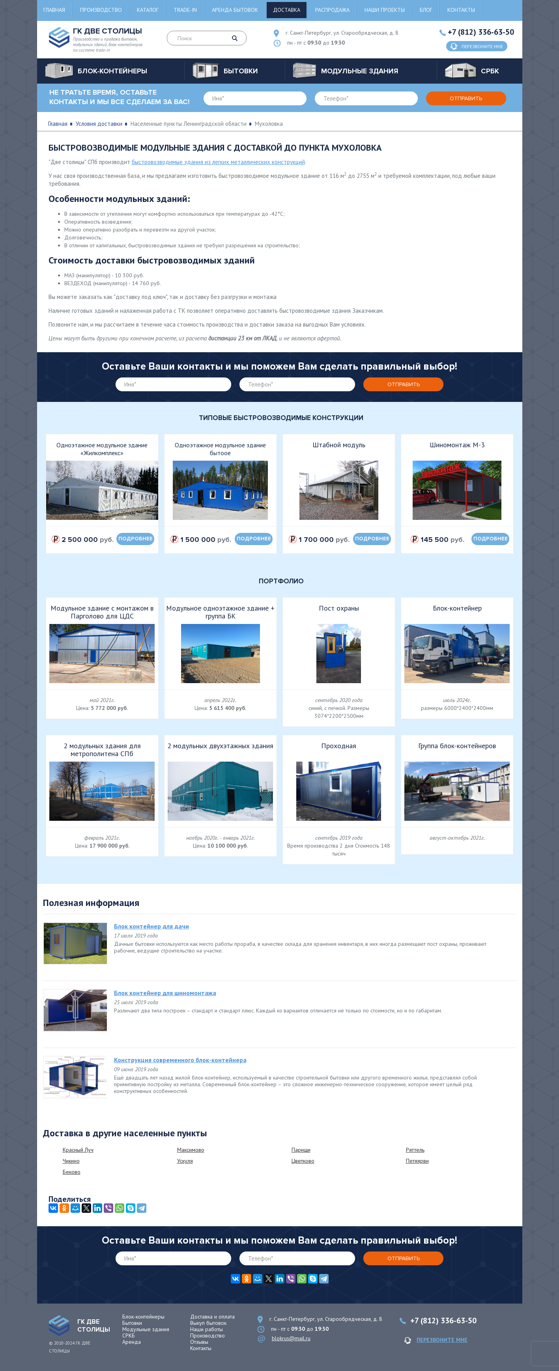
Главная (54, 9)
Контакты (461, 9)
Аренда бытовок (235, 9)
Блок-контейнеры (143, 1316)
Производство (101, 9)
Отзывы (199, 1342)
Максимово (190, 1149)
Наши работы (206, 1329)
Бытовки (132, 1323)
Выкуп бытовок (208, 1323)
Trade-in (185, 9)
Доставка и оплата (212, 1316)
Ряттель (415, 1149)
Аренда (131, 1342)
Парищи (301, 1149)
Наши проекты (385, 9)
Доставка (286, 9)
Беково (71, 1171)
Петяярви (417, 1160)
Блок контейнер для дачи (151, 926)
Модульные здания (145, 1329)
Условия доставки (99, 123)
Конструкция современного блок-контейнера (180, 1060)
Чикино (71, 1160)
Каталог (148, 9)
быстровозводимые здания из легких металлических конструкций (218, 162)
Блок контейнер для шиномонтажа (165, 993)
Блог (426, 9)
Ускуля (185, 1160)
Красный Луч (78, 1149)
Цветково (303, 1160)
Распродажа (332, 9)
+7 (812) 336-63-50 (481, 32)
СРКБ (128, 1335)
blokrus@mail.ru (291, 1338)
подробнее (135, 539)
